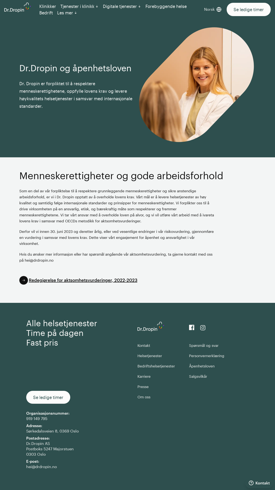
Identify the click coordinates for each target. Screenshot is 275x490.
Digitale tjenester (122, 6)
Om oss (144, 397)
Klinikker (47, 6)
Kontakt (144, 345)
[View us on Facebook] (191, 327)
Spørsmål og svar (203, 345)
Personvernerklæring (206, 355)
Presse (143, 386)
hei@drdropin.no (41, 466)
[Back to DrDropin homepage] (17, 7)
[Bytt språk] (215, 9)
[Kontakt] (259, 483)
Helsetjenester (150, 355)
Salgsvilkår (198, 376)
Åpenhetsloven (202, 366)
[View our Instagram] (202, 327)
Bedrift (46, 12)
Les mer (67, 12)
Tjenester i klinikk (79, 6)
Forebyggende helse (166, 6)
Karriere (144, 376)
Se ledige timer (249, 9)
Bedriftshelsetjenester (156, 366)
